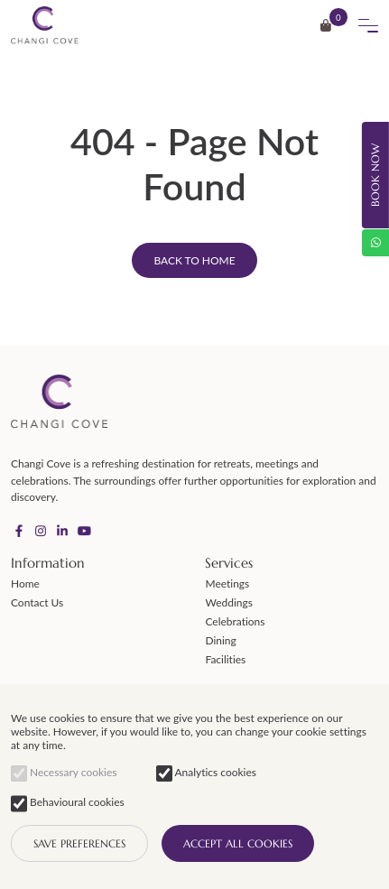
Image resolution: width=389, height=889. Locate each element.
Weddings (228, 602)
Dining (220, 640)
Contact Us (37, 602)
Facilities (225, 659)
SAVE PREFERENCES (79, 843)
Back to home (194, 260)
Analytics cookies (206, 772)
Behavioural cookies (68, 803)
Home (25, 583)
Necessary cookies (63, 772)
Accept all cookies (237, 843)
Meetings (227, 583)
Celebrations (234, 621)
